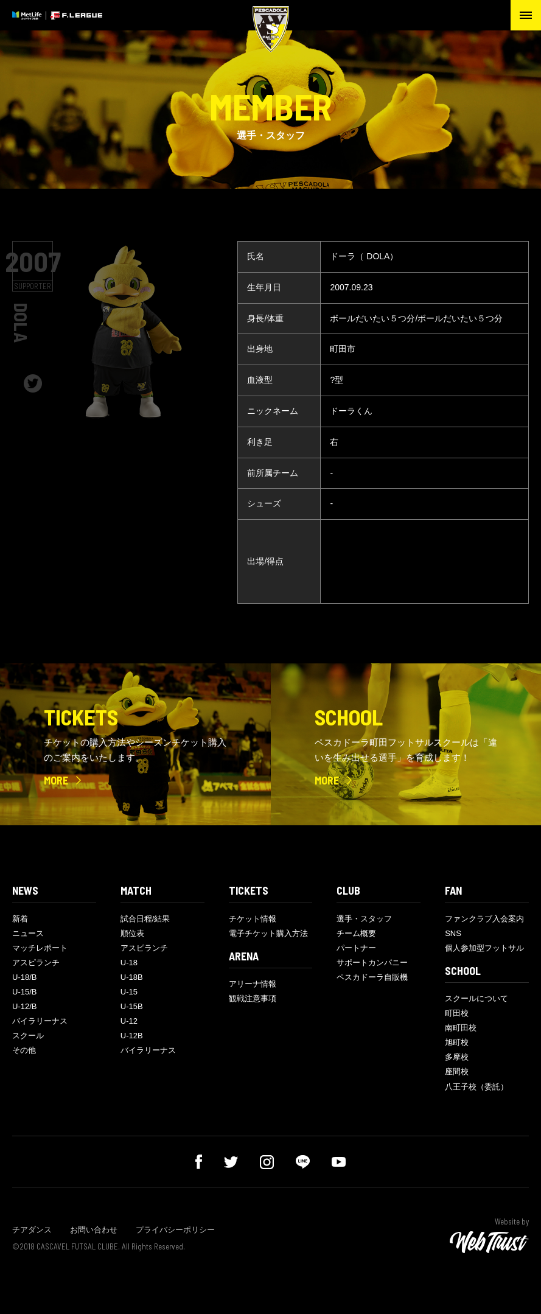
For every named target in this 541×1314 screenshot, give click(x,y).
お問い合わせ (93, 1229)
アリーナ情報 (252, 983)
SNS (453, 933)
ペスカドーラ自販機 (372, 977)
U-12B (131, 1035)
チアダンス (32, 1229)
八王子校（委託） (476, 1086)
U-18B (131, 977)
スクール (28, 1035)
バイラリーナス (40, 1021)
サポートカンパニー (372, 962)
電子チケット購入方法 (268, 933)
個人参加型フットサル (484, 947)
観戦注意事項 (252, 998)
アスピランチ (36, 962)
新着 (20, 918)
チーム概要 (356, 933)
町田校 (457, 1013)
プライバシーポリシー (175, 1229)
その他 (24, 1050)
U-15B (131, 1006)
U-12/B (24, 1006)
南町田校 (460, 1027)
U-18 (129, 962)
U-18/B (24, 977)
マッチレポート (40, 947)
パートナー (356, 947)
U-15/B (24, 991)
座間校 (457, 1071)
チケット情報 (252, 918)
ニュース (28, 933)
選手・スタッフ (364, 918)
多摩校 (457, 1056)
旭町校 (457, 1042)
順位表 (132, 933)
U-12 (129, 1021)
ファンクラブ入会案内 (484, 918)
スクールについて (476, 998)
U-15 (129, 991)
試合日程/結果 (145, 918)
